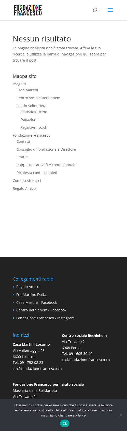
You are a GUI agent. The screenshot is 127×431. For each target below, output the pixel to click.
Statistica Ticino (33, 111)
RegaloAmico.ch (33, 127)
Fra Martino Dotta (31, 294)
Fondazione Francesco (31, 135)
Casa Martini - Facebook (36, 302)
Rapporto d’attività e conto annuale (46, 164)
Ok (65, 423)
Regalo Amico (24, 188)
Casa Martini (27, 90)
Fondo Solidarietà (31, 105)
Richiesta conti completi (37, 172)
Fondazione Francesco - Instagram (45, 317)
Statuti (22, 156)
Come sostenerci (27, 180)
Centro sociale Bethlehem (38, 97)
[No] (120, 415)
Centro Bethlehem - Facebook (41, 310)
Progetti (19, 83)
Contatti (23, 141)
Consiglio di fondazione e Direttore (46, 149)
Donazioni (28, 119)
